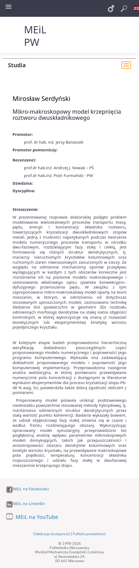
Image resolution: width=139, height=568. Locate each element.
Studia (17, 65)
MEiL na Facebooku (31, 488)
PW (31, 42)
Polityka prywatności (89, 534)
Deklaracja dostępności (51, 534)
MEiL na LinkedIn (29, 503)
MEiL (35, 29)
